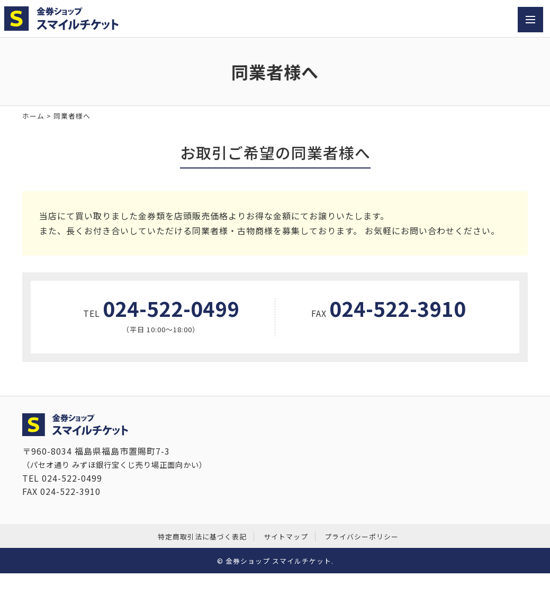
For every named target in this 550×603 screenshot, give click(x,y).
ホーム (33, 116)
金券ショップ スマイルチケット (278, 561)
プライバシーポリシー (361, 536)
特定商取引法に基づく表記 (202, 536)
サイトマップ (286, 536)
